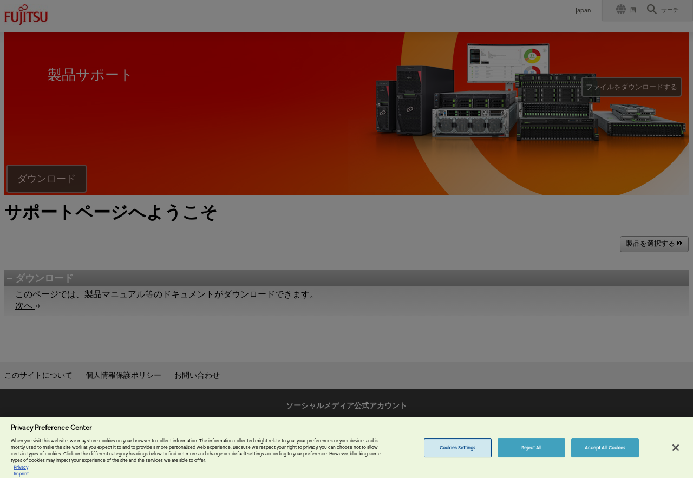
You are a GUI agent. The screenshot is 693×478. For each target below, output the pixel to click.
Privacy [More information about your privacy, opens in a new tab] (21, 473)
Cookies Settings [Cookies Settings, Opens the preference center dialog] (457, 453)
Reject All (531, 453)
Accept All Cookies (605, 453)
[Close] (676, 454)
